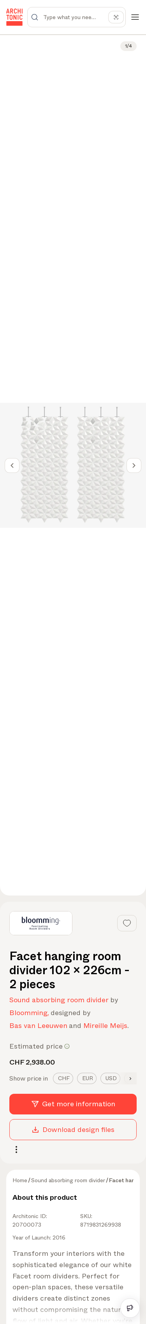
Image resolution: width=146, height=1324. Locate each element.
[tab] (63, 1078)
